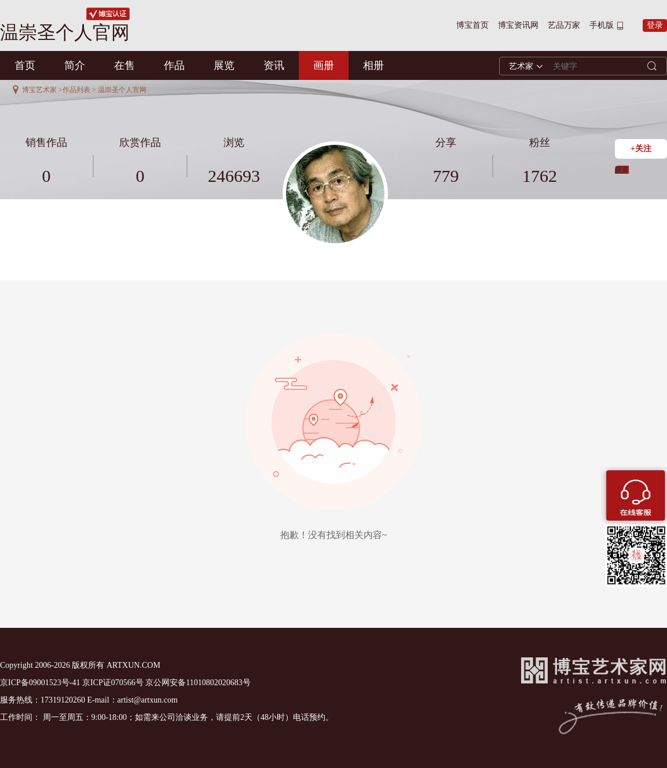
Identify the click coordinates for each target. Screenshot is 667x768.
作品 (174, 65)
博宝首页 (472, 25)
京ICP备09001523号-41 (40, 682)
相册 (373, 65)
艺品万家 (564, 25)
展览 (224, 65)
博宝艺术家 (39, 90)
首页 (24, 65)
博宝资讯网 (518, 25)
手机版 (601, 25)
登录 (655, 25)
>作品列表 (74, 90)
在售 (124, 65)
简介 (74, 65)
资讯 (273, 65)
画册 (323, 65)
